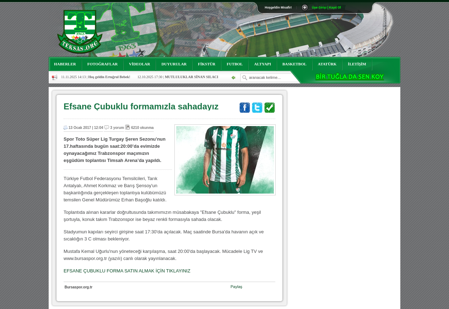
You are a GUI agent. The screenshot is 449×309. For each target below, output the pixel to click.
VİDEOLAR (139, 64)
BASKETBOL (294, 64)
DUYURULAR (173, 64)
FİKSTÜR (206, 64)
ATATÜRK (327, 64)
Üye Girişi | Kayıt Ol (326, 7)
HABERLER (65, 64)
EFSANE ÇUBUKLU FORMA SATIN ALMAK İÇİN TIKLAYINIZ (127, 270)
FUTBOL (235, 64)
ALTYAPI (262, 64)
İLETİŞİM (357, 64)
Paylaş (236, 286)
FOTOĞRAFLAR (102, 64)
